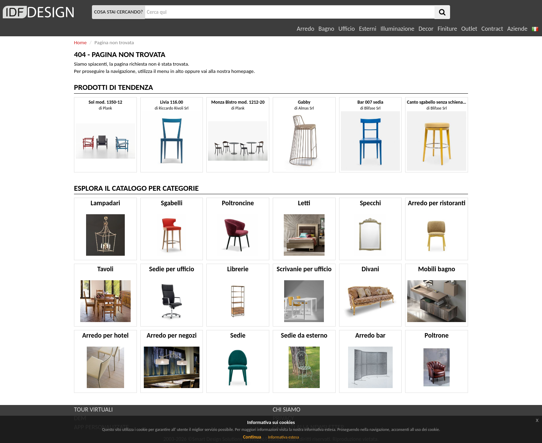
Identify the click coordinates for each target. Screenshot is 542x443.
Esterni (367, 28)
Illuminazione (397, 28)
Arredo (306, 28)
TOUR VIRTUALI (93, 409)
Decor (426, 28)
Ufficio (346, 28)
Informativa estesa (283, 437)
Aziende (517, 28)
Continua (252, 437)
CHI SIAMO (286, 409)
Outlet (469, 28)
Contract (492, 28)
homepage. (243, 71)
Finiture (447, 28)
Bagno (326, 28)
